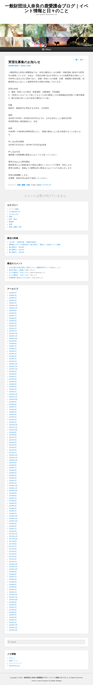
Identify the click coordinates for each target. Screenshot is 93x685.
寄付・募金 (13, 219)
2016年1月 (12, 592)
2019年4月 (12, 506)
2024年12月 (13, 333)
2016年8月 (12, 574)
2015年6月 (12, 610)
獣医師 (11, 222)
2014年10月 (13, 630)
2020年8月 (12, 465)
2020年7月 (12, 468)
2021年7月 (12, 437)
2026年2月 (12, 300)
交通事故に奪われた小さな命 (19, 278)
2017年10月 (13, 539)
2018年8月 (12, 526)
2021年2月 (12, 450)
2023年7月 (12, 376)
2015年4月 (12, 615)
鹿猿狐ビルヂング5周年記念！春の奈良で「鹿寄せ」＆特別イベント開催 (34, 245)
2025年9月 (12, 311)
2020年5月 (12, 473)
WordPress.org (14, 666)
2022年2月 (12, 420)
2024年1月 (12, 361)
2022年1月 (12, 422)
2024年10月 (13, 338)
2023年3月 (12, 387)
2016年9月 (12, 572)
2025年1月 (12, 331)
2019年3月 (12, 508)
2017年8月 (12, 544)
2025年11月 (13, 308)
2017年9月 (12, 541)
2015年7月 (12, 607)
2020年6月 (12, 470)
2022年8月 (12, 404)
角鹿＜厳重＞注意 (23, 185)
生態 (10, 224)
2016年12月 (13, 564)
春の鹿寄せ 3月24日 (16, 252)
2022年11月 (13, 397)
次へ (83, 60)
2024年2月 (12, 359)
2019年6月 (12, 501)
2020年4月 (12, 475)
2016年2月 (12, 589)
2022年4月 (12, 414)
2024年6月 (12, 348)
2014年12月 (13, 625)
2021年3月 (12, 447)
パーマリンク (46, 185)
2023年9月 (12, 371)
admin (23, 66)
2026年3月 (12, 298)
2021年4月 (12, 445)
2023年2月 (12, 389)
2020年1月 (12, 483)
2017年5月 (12, 551)
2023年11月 (13, 366)
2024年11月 (13, 336)
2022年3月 (12, 417)
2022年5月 (12, 412)
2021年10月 (13, 430)
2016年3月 (12, 587)
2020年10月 (13, 460)
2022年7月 (12, 407)
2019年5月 (12, 503)
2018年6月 (12, 531)
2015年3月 (12, 617)
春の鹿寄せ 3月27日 (16, 250)
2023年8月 (12, 374)
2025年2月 (12, 328)
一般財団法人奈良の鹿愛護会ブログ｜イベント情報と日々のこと (46, 8)
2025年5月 (12, 321)
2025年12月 (13, 305)
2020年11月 (13, 458)
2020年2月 (12, 480)
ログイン (12, 658)
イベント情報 (13, 209)
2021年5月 (12, 442)
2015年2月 (12, 620)
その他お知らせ (14, 212)
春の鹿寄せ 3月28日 (16, 247)
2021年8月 (12, 435)
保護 (10, 217)
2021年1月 (12, 452)
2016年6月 (12, 579)
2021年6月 (12, 440)
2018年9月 (12, 523)
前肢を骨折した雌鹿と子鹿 (18, 270)
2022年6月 (12, 409)
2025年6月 (12, 318)
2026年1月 (12, 303)
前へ (76, 60)
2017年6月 (12, 549)
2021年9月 (12, 432)
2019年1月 (12, 513)
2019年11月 (13, 488)
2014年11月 (13, 627)
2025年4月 (12, 323)
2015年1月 (12, 622)
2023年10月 (13, 369)
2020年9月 (12, 463)
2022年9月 (12, 402)
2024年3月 (12, 356)
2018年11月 (13, 518)
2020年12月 (13, 455)
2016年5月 (12, 582)
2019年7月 (12, 498)
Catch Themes (56, 681)
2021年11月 (13, 427)
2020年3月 (12, 478)
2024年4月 (12, 354)
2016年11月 (13, 567)
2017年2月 (12, 559)
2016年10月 (13, 569)
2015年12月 (13, 594)
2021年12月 (13, 425)
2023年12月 (13, 364)
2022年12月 (13, 394)
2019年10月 (13, 491)
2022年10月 (13, 399)
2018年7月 (12, 529)
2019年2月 (12, 511)
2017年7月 (12, 546)
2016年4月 (12, 584)
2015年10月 (13, 600)
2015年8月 (12, 605)
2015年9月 (12, 602)
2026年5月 (12, 293)
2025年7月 (12, 316)
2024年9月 (12, 341)
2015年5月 (12, 612)
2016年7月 (12, 577)
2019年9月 (12, 493)
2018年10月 (13, 521)
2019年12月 (13, 485)
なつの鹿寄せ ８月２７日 (18, 272)
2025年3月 (12, 326)
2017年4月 (12, 554)
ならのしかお (13, 214)
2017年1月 (12, 561)
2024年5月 (12, 351)
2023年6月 (12, 379)
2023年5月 (12, 381)
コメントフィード (15, 663)
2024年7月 (12, 346)
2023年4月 (12, 384)
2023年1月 (12, 392)
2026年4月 (12, 295)
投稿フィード (13, 661)
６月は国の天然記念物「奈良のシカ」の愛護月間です (28, 267)
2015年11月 (13, 597)
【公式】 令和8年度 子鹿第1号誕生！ (23, 242)
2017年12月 (13, 534)
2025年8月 (12, 313)
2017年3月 (12, 556)
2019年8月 (12, 496)
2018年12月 (13, 516)
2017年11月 (13, 536)
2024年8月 (12, 343)
